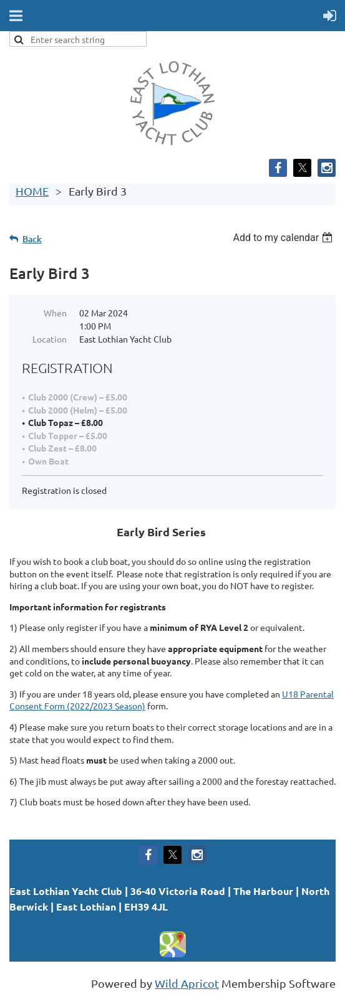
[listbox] (284, 237)
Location (49, 338)
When (55, 312)
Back (32, 239)
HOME (32, 190)
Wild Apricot (187, 983)
